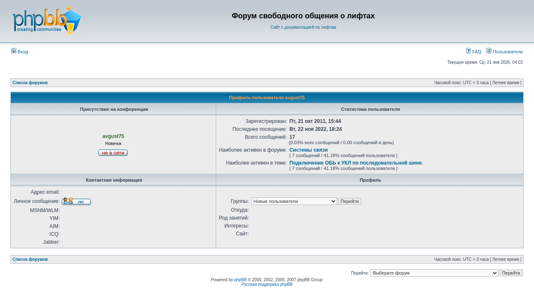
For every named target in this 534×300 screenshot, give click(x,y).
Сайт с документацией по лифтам (303, 27)
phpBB (240, 280)
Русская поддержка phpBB (266, 284)
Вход (19, 51)
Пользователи (504, 51)
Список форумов (30, 82)
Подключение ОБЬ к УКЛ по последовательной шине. (356, 163)
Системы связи (309, 150)
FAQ (473, 51)
